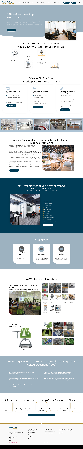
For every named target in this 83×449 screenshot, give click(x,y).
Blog (55, 2)
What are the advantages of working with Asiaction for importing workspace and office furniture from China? (57, 373)
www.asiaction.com (13, 442)
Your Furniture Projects (28, 3)
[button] (10, 304)
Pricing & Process (40, 2)
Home (19, 2)
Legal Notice (21, 447)
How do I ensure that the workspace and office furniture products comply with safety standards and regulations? (58, 379)
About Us (49, 2)
